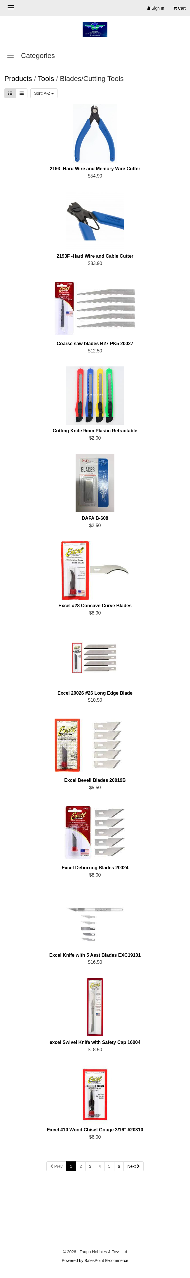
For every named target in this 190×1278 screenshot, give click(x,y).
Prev (56, 1166)
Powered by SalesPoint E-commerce (95, 1260)
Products (18, 78)
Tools (46, 78)
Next (133, 1166)
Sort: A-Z (44, 93)
